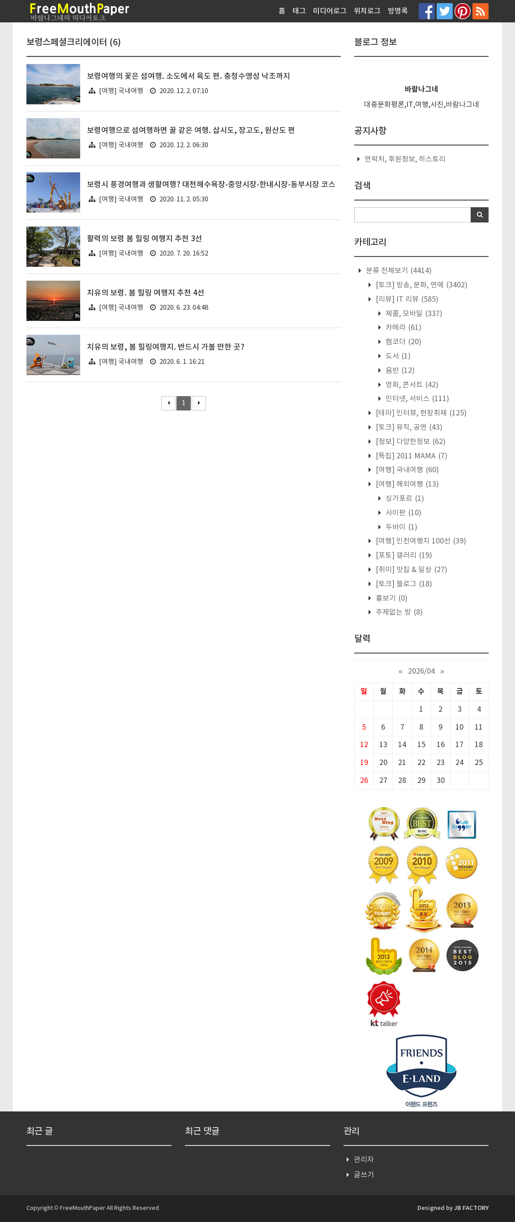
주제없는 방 (398, 612)
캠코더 (402, 342)
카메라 (402, 328)
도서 (397, 356)
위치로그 (367, 11)
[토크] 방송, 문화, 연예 (421, 285)
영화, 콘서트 (411, 385)
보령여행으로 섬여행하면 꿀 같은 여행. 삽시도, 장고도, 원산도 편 (191, 130)
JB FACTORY (471, 1208)
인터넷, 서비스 (416, 399)
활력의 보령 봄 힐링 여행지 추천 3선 (144, 239)
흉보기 (391, 598)
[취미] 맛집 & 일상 (410, 570)
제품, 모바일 (413, 314)
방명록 (398, 11)
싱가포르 (404, 499)
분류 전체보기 (398, 271)
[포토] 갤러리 (403, 555)
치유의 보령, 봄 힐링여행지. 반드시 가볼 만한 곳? (166, 347)
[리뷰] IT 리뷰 (406, 299)
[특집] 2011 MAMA (410, 456)
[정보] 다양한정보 (410, 442)
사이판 (402, 513)
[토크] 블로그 (403, 584)
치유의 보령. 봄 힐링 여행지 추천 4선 (146, 293)
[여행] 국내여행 (121, 91)
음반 (399, 371)
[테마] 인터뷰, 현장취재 (420, 413)
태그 (299, 11)
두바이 (400, 527)
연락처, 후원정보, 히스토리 (405, 159)
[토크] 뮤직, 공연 (408, 427)
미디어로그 (330, 11)
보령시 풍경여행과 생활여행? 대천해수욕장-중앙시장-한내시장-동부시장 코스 (211, 184)
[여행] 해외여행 (406, 484)
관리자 (364, 1160)
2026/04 (421, 671)
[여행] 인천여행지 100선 (420, 541)
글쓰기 (364, 1175)
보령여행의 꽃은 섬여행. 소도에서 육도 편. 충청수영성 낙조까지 (188, 76)
